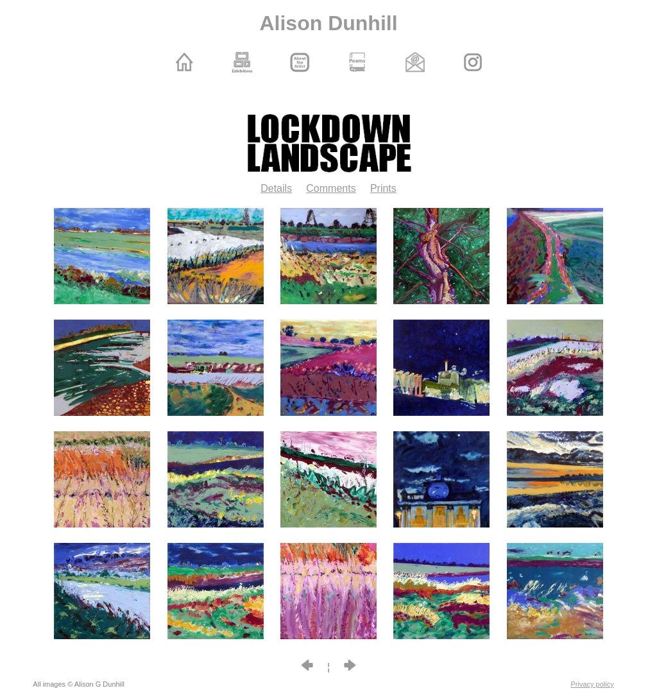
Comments (330, 188)
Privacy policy (592, 684)
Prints (383, 188)
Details (276, 188)
